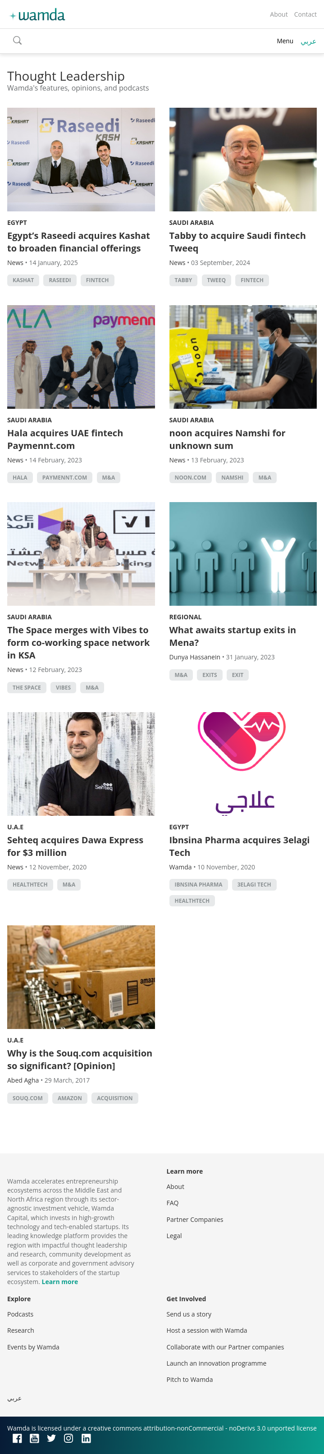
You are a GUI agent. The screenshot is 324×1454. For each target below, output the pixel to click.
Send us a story (189, 1314)
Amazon (70, 1098)
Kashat (23, 280)
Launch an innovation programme (217, 1363)
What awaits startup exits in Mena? (233, 636)
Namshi (232, 477)
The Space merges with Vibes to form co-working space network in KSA (78, 642)
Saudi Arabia (191, 222)
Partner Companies (195, 1219)
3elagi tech (254, 884)
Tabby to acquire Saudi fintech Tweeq (237, 241)
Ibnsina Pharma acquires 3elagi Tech (239, 846)
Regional (185, 617)
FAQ (173, 1202)
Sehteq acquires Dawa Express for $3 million (75, 846)
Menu (285, 41)
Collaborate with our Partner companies (225, 1347)
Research (20, 1330)
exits (209, 675)
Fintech (97, 280)
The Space (27, 687)
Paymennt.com (64, 477)
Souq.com (28, 1098)
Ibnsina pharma (199, 884)
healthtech (30, 884)
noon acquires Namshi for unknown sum (227, 439)
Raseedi (60, 280)
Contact (305, 14)
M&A (108, 477)
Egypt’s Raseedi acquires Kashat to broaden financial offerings (78, 241)
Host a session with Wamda (207, 1330)
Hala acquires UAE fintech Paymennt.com (65, 439)
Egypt (17, 222)
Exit (238, 675)
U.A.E (15, 827)
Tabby (183, 280)
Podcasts (20, 1314)
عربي (309, 41)
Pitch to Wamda (190, 1379)
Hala (20, 477)
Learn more (59, 1281)
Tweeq (216, 280)
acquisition (114, 1098)
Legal (174, 1235)
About (278, 14)
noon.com (191, 477)
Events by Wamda (33, 1347)
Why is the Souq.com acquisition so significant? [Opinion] (79, 1059)
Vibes (63, 687)
